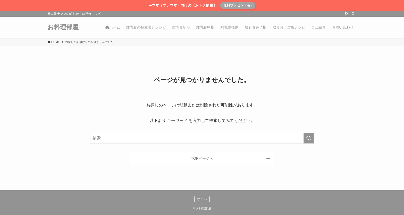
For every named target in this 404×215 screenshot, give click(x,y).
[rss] (346, 14)
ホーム (202, 199)
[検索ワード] (202, 138)
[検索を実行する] (309, 138)
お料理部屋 (63, 27)
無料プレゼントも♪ (237, 5)
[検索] (353, 14)
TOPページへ (202, 158)
